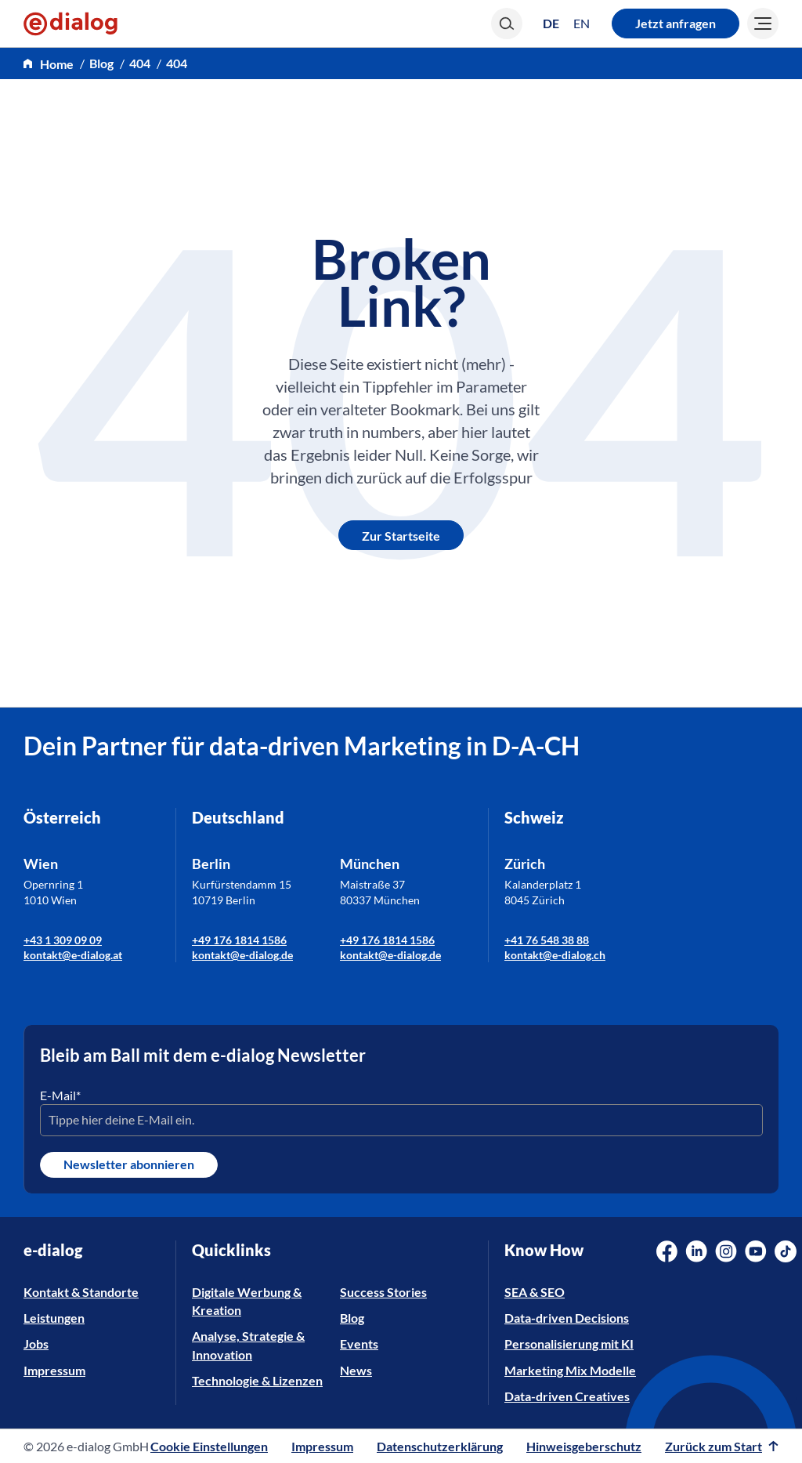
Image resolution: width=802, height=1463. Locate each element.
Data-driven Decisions (566, 1317)
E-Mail (60, 1095)
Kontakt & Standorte (81, 1291)
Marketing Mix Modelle (570, 1370)
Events (359, 1343)
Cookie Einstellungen (209, 1446)
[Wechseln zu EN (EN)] (581, 23)
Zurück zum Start (722, 1446)
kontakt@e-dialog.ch (554, 954)
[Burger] (763, 23)
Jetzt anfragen (675, 23)
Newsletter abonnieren (128, 1164)
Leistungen (54, 1317)
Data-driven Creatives (567, 1396)
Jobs (36, 1343)
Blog (101, 63)
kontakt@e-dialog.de (242, 954)
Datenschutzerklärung (440, 1446)
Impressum (54, 1370)
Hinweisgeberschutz (583, 1446)
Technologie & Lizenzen (257, 1380)
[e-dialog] (70, 23)
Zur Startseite (401, 535)
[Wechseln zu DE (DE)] (550, 23)
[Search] (506, 23)
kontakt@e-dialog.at (72, 954)
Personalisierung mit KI (569, 1343)
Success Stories (383, 1291)
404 (139, 63)
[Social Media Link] (666, 1251)
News (356, 1370)
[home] (48, 64)
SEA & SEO (534, 1291)
